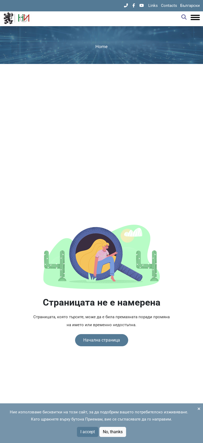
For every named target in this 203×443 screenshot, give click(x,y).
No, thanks (113, 431)
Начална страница (101, 340)
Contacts (169, 5)
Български (190, 5)
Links (153, 5)
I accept (87, 431)
